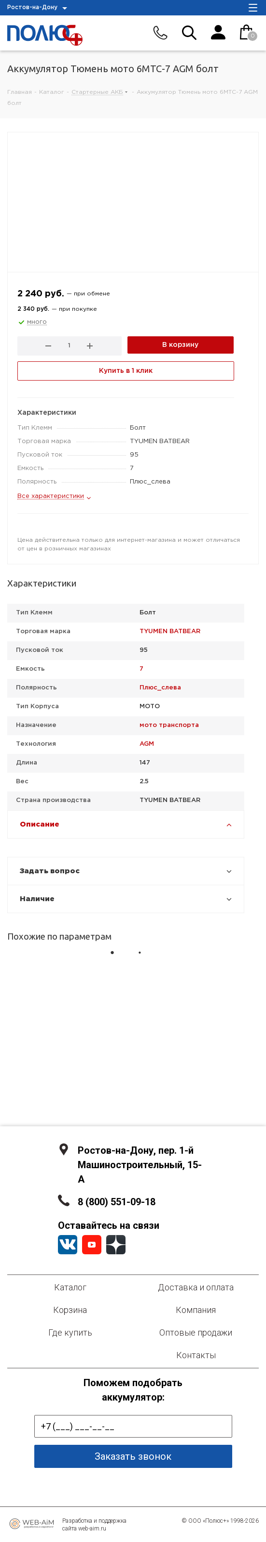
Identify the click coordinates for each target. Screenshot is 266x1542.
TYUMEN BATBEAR (170, 631)
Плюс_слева (160, 687)
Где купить (70, 1332)
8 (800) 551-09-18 (116, 1202)
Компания (196, 1310)
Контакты (196, 1355)
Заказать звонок (133, 1456)
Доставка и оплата (196, 1287)
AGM (147, 744)
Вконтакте (67, 1244)
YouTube (91, 1244)
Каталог (70, 1287)
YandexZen (116, 1244)
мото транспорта (169, 725)
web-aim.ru (92, 1528)
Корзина (70, 1310)
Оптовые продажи (195, 1332)
